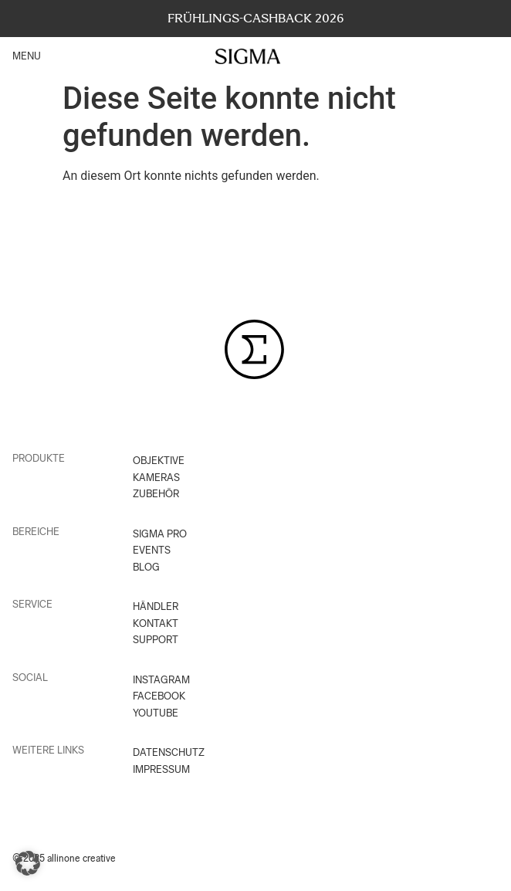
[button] (28, 863)
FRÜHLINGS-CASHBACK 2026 (256, 18)
